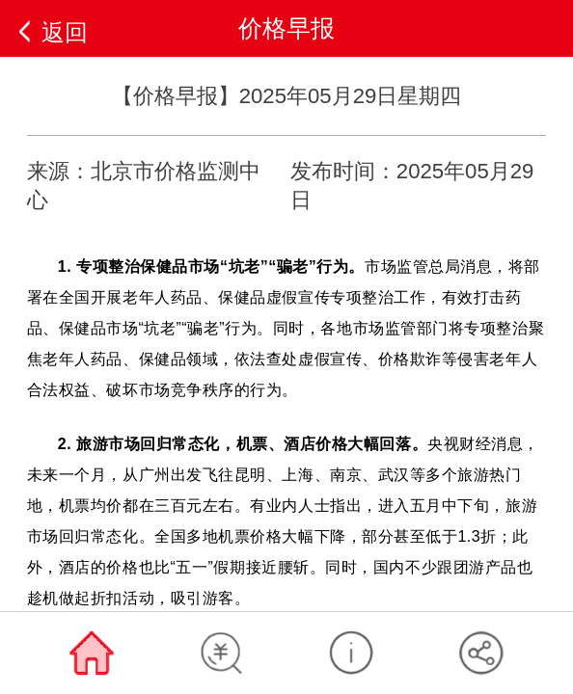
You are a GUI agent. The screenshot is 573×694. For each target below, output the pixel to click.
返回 (64, 32)
